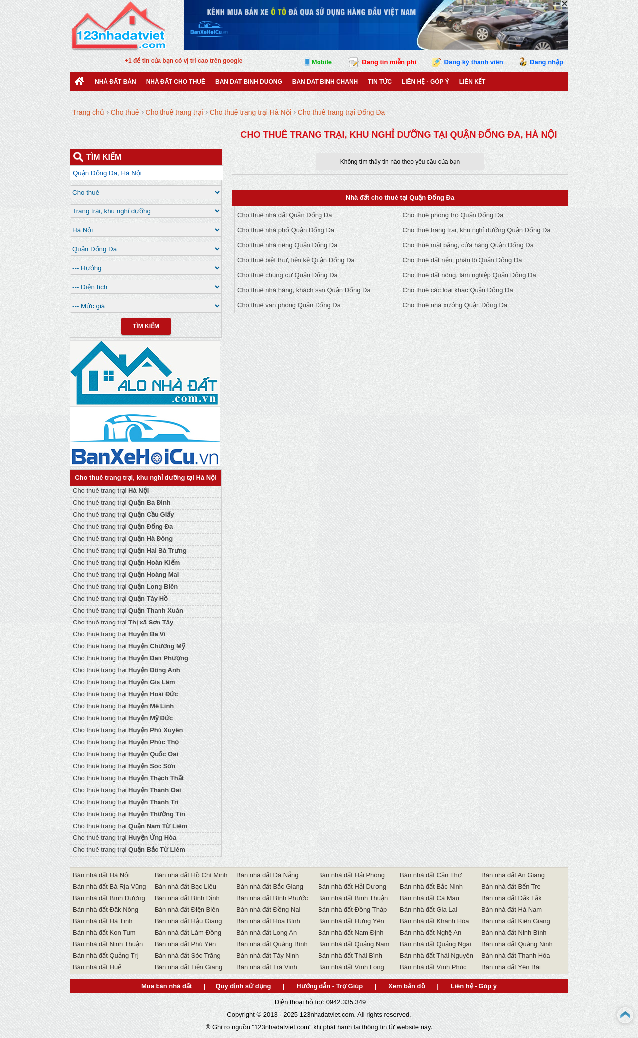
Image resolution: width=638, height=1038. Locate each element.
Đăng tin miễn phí (389, 62)
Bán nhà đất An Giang (513, 875)
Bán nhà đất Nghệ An (430, 932)
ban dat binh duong (248, 81)
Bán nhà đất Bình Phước (272, 898)
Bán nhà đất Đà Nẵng (267, 875)
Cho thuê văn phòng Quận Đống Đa (289, 305)
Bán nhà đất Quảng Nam (353, 944)
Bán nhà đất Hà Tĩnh (103, 921)
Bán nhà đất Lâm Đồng (188, 932)
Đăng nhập (546, 62)
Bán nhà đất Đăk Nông (105, 909)
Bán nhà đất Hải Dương (352, 886)
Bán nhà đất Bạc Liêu (185, 886)
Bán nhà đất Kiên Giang (515, 921)
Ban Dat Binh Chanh (325, 81)
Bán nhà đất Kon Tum (104, 932)
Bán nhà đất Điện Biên (187, 909)
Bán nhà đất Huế (97, 967)
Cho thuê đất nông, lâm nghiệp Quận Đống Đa (469, 275)
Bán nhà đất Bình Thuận (353, 898)
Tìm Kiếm (146, 326)
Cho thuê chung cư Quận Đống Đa (287, 275)
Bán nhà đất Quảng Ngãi (435, 944)
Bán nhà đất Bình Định (187, 898)
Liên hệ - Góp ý (425, 81)
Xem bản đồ (406, 986)
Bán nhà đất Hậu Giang (188, 921)
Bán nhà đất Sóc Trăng (188, 955)
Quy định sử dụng (243, 986)
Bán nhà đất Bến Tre (511, 886)
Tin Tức (380, 81)
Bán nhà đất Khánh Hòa (434, 921)
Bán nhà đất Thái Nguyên (436, 955)
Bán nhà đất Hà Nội (101, 875)
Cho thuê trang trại (111, 490)
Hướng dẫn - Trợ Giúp (329, 986)
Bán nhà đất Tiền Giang (188, 967)
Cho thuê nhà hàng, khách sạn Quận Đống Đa (304, 290)
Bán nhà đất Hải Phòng (351, 875)
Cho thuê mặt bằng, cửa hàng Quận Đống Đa (468, 245)
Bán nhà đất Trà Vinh (266, 967)
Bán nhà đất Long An (266, 932)
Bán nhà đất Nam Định (350, 932)
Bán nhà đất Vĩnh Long (351, 967)
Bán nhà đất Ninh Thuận (108, 944)
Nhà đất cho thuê (175, 81)
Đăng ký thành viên (473, 62)
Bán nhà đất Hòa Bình (268, 921)
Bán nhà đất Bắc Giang (269, 886)
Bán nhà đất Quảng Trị (105, 955)
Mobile (322, 62)
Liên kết (472, 81)
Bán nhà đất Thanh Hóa (515, 955)
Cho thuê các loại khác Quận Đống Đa (458, 290)
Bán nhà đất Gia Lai (428, 909)
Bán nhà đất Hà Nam (511, 909)
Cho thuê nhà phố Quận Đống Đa (285, 230)
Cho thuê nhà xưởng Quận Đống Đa (455, 305)
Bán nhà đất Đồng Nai (268, 909)
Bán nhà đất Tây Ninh (267, 955)
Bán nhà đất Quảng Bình (272, 944)
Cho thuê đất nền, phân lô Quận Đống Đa (462, 260)
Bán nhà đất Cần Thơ (431, 875)
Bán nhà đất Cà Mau (429, 898)
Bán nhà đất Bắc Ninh (431, 886)
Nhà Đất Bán (115, 81)
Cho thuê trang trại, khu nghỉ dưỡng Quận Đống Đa (477, 230)
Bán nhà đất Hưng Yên (351, 921)
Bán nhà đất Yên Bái (511, 967)
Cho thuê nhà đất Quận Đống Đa (284, 215)
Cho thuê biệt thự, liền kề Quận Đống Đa (296, 260)
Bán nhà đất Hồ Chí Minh (191, 875)
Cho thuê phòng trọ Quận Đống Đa (453, 215)
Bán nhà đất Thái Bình (350, 955)
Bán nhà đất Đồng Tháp (352, 909)
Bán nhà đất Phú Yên (185, 944)
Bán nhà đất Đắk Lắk (511, 898)
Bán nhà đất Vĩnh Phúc (433, 967)
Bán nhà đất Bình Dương (109, 898)
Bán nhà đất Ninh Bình (514, 932)
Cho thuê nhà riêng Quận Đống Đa (287, 245)
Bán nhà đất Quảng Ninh (517, 944)
